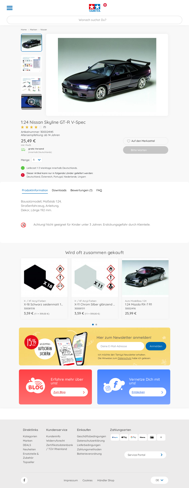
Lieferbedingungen (88, 445)
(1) (33, 127)
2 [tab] (96, 324)
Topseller (28, 462)
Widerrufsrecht (55, 440)
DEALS (27, 445)
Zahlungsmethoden (89, 449)
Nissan (44, 29)
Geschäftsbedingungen (91, 436)
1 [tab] (93, 324)
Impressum (71, 480)
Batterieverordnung (89, 453)
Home (24, 29)
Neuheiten (29, 449)
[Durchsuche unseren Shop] (94, 20)
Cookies (88, 480)
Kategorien (30, 436)
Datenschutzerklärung (91, 440)
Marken (33, 29)
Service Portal (145, 455)
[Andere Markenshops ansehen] (105, 5)
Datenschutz (124, 358)
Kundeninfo (53, 436)
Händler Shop (105, 480)
